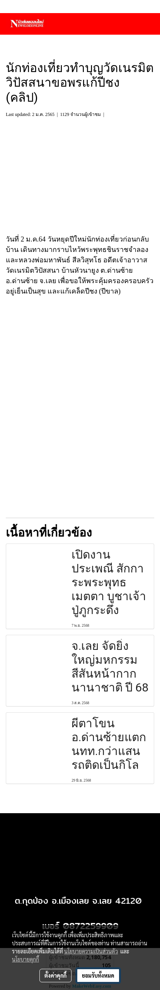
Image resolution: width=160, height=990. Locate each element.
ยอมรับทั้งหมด (98, 975)
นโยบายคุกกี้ (25, 959)
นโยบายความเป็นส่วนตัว (91, 951)
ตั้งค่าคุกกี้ (55, 975)
